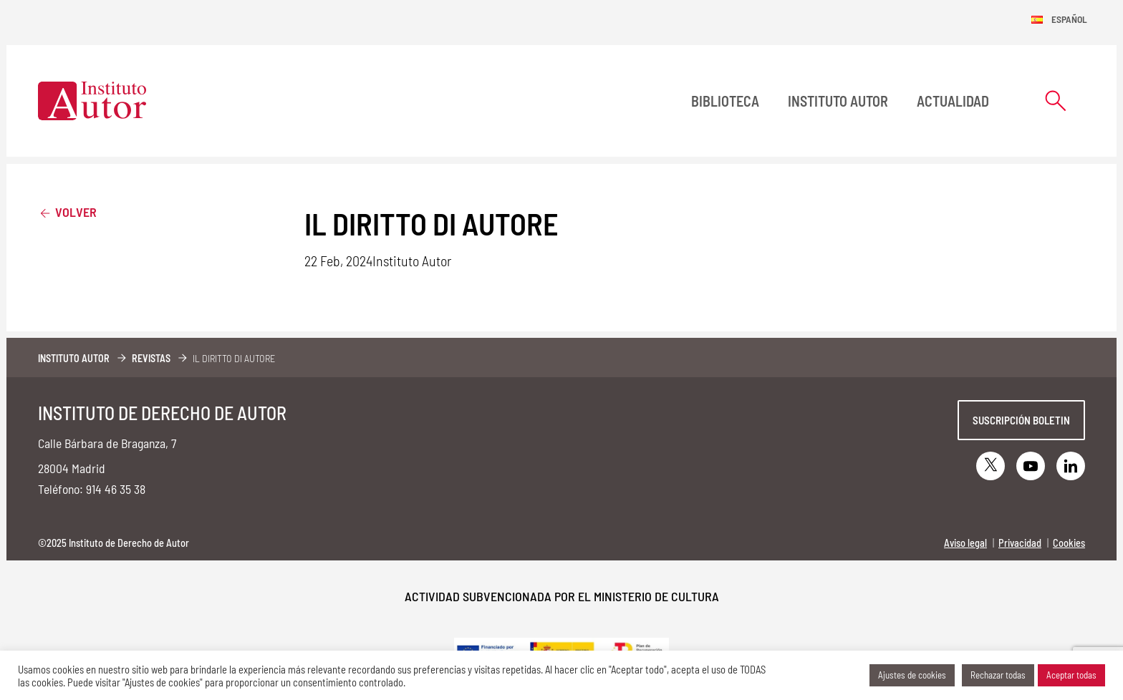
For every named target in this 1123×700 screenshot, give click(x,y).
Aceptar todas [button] (1071, 675)
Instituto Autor (838, 101)
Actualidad (953, 101)
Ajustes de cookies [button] (912, 675)
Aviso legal (965, 543)
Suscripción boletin (1021, 420)
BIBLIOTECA (725, 101)
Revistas (151, 358)
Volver (67, 211)
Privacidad (1019, 543)
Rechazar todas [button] (998, 675)
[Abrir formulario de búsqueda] (1055, 100)
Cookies (1069, 543)
